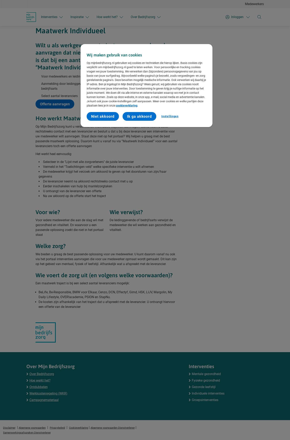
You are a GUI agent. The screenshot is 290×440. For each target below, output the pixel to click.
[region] (146, 85)
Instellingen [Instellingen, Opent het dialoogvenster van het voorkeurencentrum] (169, 116)
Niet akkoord (103, 116)
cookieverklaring (126, 105)
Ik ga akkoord (139, 116)
